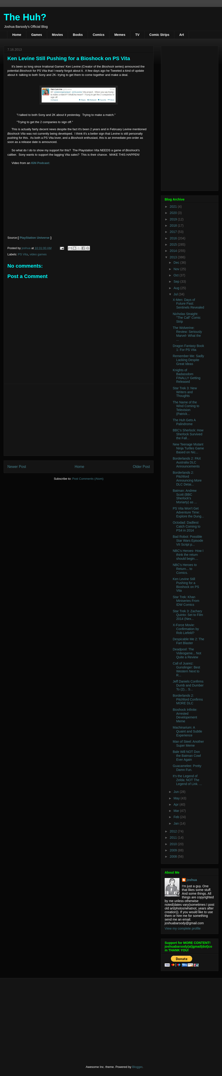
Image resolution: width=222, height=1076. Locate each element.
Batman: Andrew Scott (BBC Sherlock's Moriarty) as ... (185, 496)
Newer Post (16, 467)
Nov (176, 269)
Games (36, 35)
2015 (174, 244)
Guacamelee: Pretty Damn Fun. (187, 768)
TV (137, 35)
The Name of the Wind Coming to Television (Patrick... (186, 408)
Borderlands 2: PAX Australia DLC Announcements (187, 462)
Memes (119, 35)
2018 (174, 225)
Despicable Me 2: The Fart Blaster (188, 641)
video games (38, 254)
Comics (99, 35)
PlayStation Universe (34, 237)
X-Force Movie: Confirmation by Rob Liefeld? (186, 629)
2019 (174, 219)
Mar (176, 811)
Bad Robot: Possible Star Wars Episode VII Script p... (188, 540)
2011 (174, 837)
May (176, 798)
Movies (57, 35)
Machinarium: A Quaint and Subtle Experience (187, 731)
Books (78, 35)
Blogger (137, 1067)
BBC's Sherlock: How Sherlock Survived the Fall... (188, 434)
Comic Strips (159, 35)
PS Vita (23, 254)
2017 (174, 232)
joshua (192, 880)
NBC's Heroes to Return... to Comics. (185, 569)
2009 (174, 850)
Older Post (141, 467)
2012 (174, 831)
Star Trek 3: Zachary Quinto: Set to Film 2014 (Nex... (188, 615)
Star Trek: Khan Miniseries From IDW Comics (186, 601)
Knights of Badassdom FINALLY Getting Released (186, 375)
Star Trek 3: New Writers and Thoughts (185, 392)
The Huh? (25, 17)
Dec (176, 262)
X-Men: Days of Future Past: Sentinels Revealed (188, 303)
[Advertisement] (78, 419)
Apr (176, 804)
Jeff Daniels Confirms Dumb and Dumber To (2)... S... (188, 685)
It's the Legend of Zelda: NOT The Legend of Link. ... (187, 780)
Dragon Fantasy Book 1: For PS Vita (188, 348)
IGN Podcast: (40, 163)
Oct (176, 275)
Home (16, 35)
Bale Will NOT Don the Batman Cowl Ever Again (187, 755)
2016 (174, 238)
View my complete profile (182, 928)
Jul (176, 294)
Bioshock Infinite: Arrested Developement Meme (185, 715)
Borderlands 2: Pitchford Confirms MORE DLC (188, 699)
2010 (174, 844)
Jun (176, 792)
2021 (174, 206)
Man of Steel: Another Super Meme (188, 743)
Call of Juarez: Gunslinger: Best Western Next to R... (186, 669)
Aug (176, 288)
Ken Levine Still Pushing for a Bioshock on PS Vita (186, 584)
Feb (176, 817)
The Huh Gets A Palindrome (184, 422)
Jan (176, 823)
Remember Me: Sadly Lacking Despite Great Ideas (188, 360)
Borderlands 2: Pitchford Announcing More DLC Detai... (187, 478)
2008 (174, 856)
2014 (174, 251)
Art (181, 35)
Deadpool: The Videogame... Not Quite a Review (187, 653)
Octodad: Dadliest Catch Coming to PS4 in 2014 (186, 526)
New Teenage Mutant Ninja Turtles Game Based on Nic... (188, 448)
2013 (174, 257)
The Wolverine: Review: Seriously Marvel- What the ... (187, 333)
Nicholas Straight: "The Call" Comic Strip (187, 318)
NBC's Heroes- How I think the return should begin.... (188, 554)
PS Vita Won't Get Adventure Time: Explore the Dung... (188, 512)
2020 (174, 213)
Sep (176, 281)
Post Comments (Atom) (87, 478)
